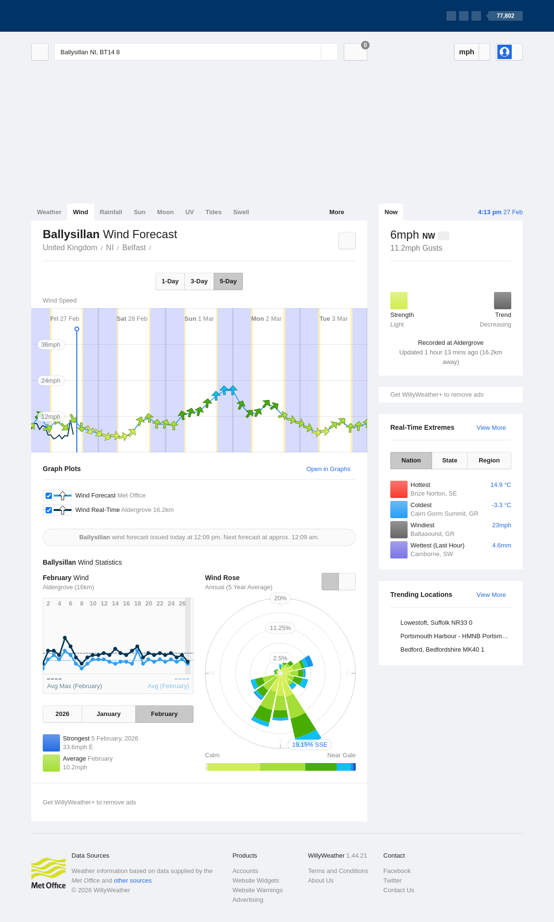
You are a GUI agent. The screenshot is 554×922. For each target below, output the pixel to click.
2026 (63, 713)
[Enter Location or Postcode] (196, 52)
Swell (241, 212)
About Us (320, 880)
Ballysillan (156, 247)
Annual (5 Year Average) (239, 587)
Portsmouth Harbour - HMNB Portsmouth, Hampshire (457, 636)
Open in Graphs (328, 469)
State (450, 460)
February (164, 713)
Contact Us (399, 890)
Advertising (247, 899)
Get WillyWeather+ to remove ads (436, 394)
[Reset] (312, 52)
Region (489, 460)
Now (391, 212)
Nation (411, 460)
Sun (140, 212)
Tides (213, 212)
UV (189, 212)
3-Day (199, 281)
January (108, 713)
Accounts (245, 870)
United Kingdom (70, 247)
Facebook (397, 870)
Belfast (134, 247)
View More (491, 427)
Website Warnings (257, 890)
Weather (49, 212)
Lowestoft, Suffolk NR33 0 (436, 622)
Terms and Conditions (338, 870)
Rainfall (111, 212)
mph (466, 52)
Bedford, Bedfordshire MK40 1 (442, 649)
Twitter (393, 880)
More (336, 212)
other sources (133, 880)
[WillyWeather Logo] (76, 16)
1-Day (170, 281)
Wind (80, 212)
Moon (165, 212)
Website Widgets (255, 880)
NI (110, 247)
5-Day (228, 281)
